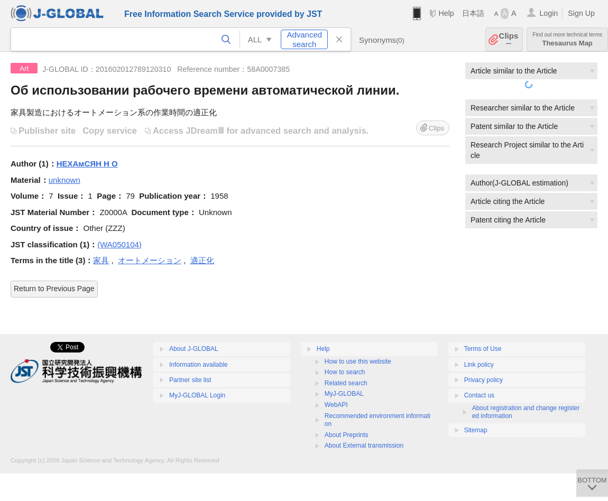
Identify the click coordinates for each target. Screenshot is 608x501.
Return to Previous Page (54, 288)
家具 (101, 260)
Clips (509, 39)
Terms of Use (483, 348)
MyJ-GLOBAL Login (197, 395)
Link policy (479, 364)
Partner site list (190, 380)
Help (446, 13)
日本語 (473, 13)
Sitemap (475, 430)
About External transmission (364, 445)
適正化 (202, 260)
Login (548, 13)
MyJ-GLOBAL (344, 393)
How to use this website (358, 361)
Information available (198, 364)
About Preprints (347, 435)
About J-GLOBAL (193, 348)
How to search (345, 372)
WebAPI (336, 405)
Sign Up (581, 13)
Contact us (479, 395)
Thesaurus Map (567, 39)
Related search (346, 383)
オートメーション (149, 260)
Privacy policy (483, 380)
